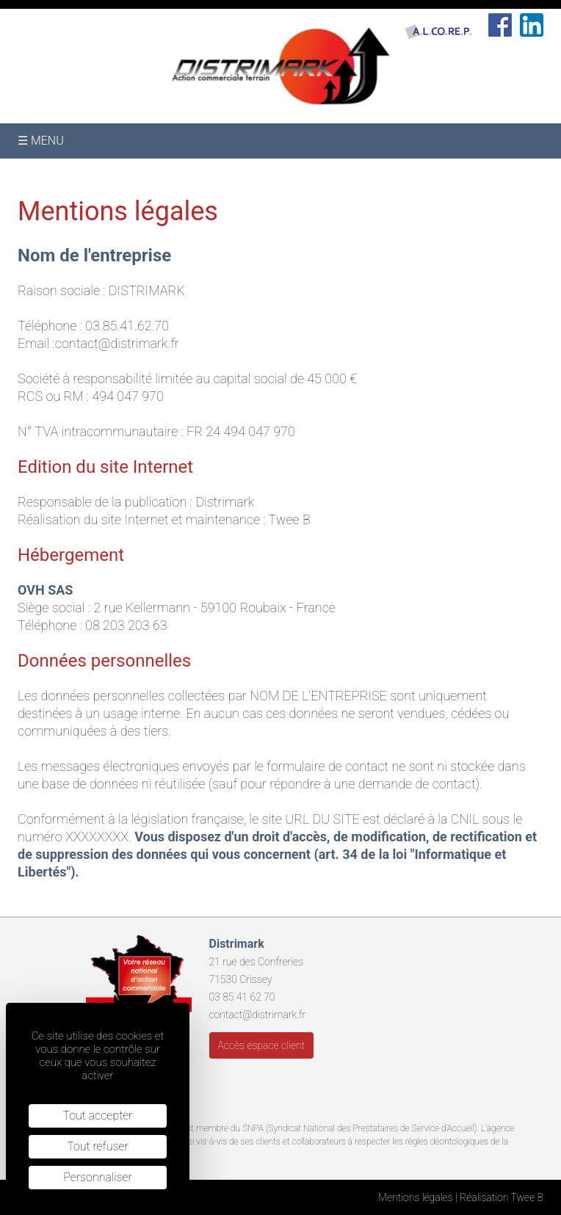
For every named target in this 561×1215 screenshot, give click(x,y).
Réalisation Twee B (501, 1197)
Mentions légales (415, 1197)
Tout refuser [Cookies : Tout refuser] (98, 1146)
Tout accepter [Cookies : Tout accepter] (97, 1115)
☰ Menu (41, 141)
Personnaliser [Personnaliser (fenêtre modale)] (97, 1177)
